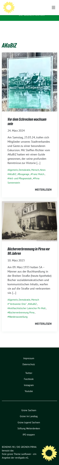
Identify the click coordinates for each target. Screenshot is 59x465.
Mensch (35, 164)
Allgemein (13, 164)
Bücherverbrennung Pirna (21, 307)
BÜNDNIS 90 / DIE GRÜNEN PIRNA (36, 8)
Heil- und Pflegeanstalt (20, 173)
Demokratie (24, 164)
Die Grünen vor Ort (32, 15)
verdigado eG (21, 452)
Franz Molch (38, 169)
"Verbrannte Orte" (18, 299)
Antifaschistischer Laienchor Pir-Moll (27, 303)
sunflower (26, 449)
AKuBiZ (12, 169)
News (42, 164)
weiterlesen (43, 185)
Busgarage (24, 169)
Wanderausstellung (18, 311)
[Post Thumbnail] (29, 77)
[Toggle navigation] (53, 26)
